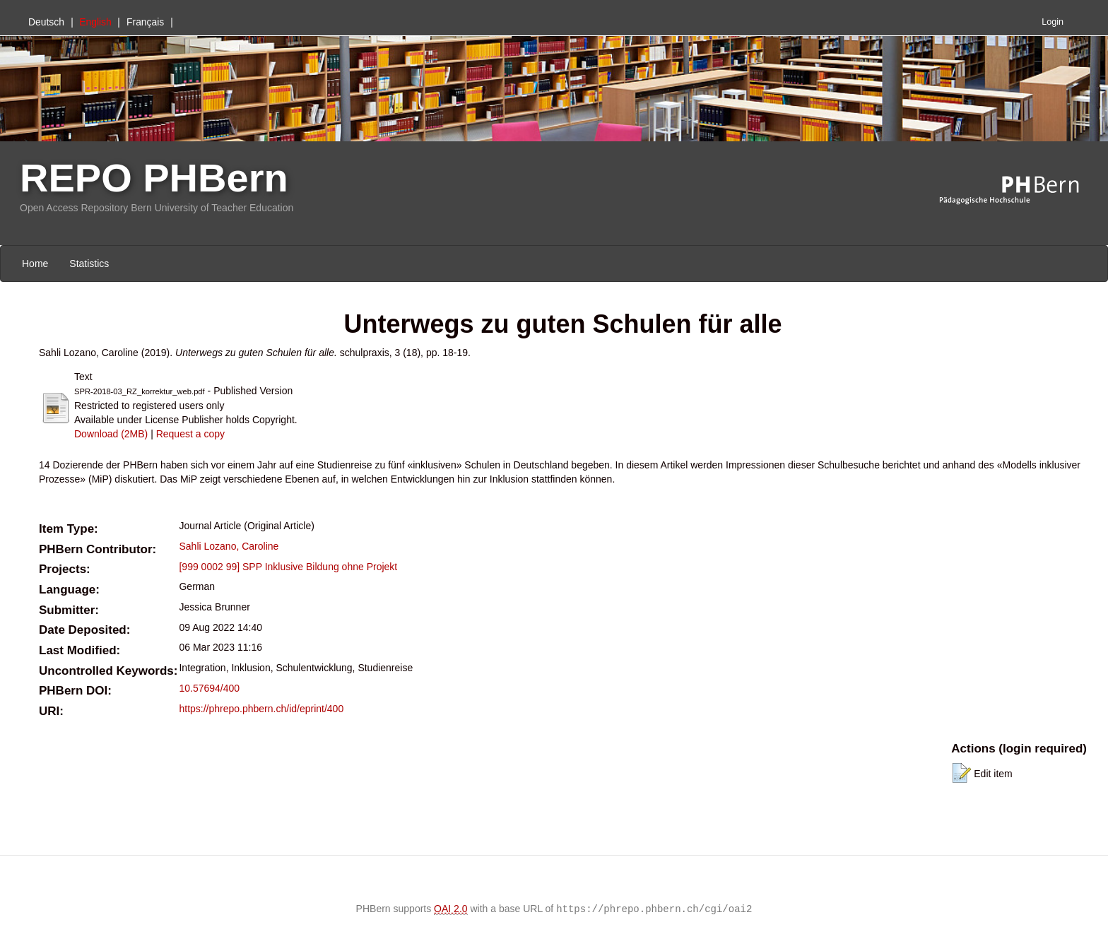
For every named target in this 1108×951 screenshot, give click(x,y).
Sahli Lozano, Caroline (228, 546)
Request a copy (190, 433)
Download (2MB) (111, 433)
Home (35, 263)
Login (1052, 22)
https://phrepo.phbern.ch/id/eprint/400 (261, 708)
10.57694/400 (209, 688)
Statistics (89, 263)
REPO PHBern (154, 177)
